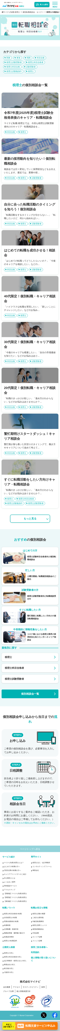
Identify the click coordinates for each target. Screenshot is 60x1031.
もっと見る (30, 518)
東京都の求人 (9, 968)
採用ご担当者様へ (39, 947)
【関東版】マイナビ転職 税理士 (15, 893)
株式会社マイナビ (30, 981)
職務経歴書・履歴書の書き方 (14, 933)
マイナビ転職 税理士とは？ (14, 862)
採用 (43, 987)
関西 (29, 58)
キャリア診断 (37, 937)
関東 (8, 58)
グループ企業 (8, 991)
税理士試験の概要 (38, 914)
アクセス (16, 987)
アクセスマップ (9, 890)
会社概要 (6, 987)
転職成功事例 (9, 937)
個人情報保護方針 (23, 991)
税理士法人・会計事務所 (41, 862)
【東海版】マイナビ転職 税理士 (15, 901)
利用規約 (35, 952)
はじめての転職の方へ (12, 866)
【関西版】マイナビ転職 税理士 (15, 897)
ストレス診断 (37, 941)
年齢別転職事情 (38, 921)
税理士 (31, 71)
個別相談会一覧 (30, 693)
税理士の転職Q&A (10, 941)
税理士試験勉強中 (14, 71)
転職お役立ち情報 (39, 907)
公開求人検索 (8, 947)
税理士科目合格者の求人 (13, 957)
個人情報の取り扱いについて (43, 959)
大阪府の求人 (9, 972)
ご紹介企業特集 (38, 917)
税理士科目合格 (13, 67)
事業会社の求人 (9, 964)
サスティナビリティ (31, 987)
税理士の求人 (9, 953)
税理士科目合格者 (35, 62)
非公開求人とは (9, 878)
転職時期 (7, 925)
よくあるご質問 (9, 882)
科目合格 (40, 58)
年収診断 (35, 933)
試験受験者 (31, 67)
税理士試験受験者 (14, 62)
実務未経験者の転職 (11, 921)
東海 (18, 58)
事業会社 (35, 870)
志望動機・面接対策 (11, 929)
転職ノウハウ (8, 907)
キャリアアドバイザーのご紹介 (15, 874)
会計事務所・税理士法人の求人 (15, 961)
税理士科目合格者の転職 (13, 914)
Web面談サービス (10, 886)
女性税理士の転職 (10, 917)
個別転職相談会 (38, 929)
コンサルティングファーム (42, 866)
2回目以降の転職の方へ (12, 870)
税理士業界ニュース (39, 925)
